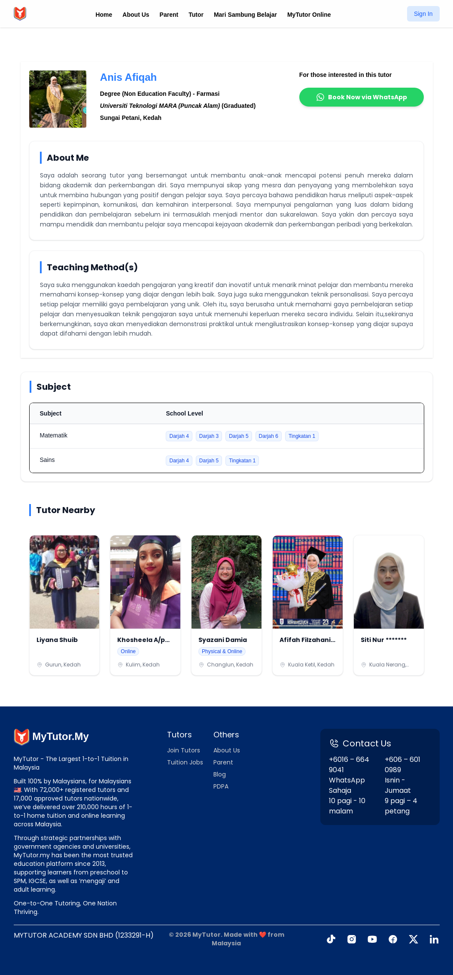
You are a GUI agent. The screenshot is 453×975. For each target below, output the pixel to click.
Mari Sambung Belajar (245, 14)
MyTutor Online (309, 14)
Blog (219, 774)
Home (103, 14)
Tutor (196, 14)
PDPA (220, 786)
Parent (169, 14)
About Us (135, 14)
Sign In (423, 13)
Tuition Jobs (185, 762)
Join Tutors (183, 750)
